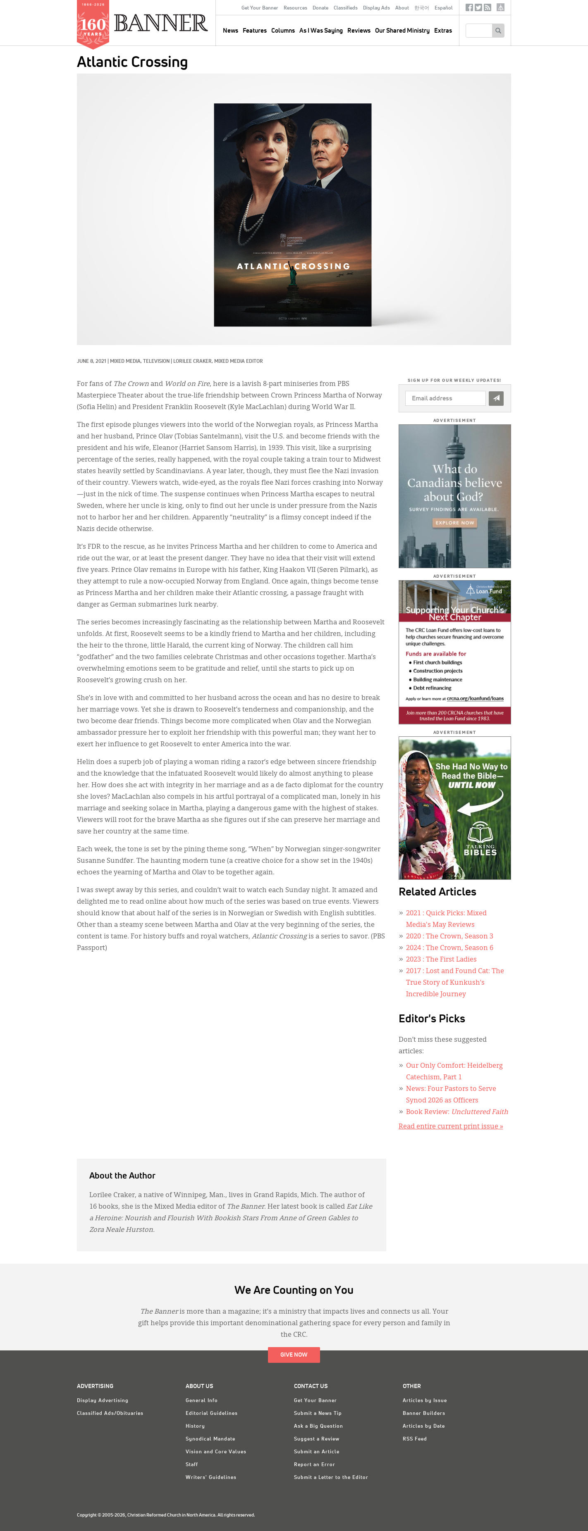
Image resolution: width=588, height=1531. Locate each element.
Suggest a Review (316, 1439)
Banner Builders (424, 1413)
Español (444, 8)
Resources (295, 8)
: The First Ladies (441, 960)
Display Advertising (103, 1400)
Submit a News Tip (318, 1413)
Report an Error (314, 1464)
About (402, 8)
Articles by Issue (425, 1400)
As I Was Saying (321, 31)
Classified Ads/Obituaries (110, 1413)
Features (255, 31)
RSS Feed (415, 1439)
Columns (283, 31)
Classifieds (346, 8)
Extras (443, 31)
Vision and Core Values (216, 1452)
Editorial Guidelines (212, 1413)
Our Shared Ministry (402, 31)
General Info (202, 1400)
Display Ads (376, 8)
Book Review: (457, 1112)
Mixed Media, (126, 361)
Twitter (478, 9)
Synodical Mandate (210, 1439)
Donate (320, 8)
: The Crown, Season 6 (449, 948)
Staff (192, 1464)
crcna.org (500, 7)
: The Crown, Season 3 (449, 936)
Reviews (358, 31)
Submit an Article (316, 1452)
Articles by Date (424, 1426)
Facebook (469, 9)
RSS (487, 9)
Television (156, 361)
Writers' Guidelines (211, 1477)
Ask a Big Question (318, 1426)
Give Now (294, 1355)
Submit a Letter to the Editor (331, 1477)
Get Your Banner (259, 8)
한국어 (421, 8)
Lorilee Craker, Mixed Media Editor (218, 361)
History (195, 1426)
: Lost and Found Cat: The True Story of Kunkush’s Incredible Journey (455, 983)
